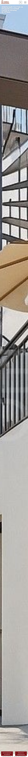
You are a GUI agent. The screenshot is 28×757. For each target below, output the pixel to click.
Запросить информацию (21, 753)
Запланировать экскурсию (7, 753)
